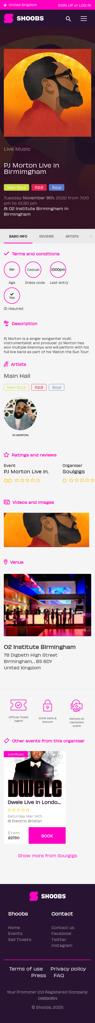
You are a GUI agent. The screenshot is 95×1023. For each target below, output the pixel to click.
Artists (72, 236)
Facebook (61, 933)
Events (15, 933)
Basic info (18, 236)
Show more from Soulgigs (47, 855)
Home (14, 927)
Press (38, 975)
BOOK (47, 835)
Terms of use (26, 968)
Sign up (65, 5)
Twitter (58, 939)
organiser (74, 740)
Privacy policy (68, 968)
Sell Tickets (19, 939)
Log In (85, 5)
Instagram (61, 945)
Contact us (62, 927)
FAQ (59, 975)
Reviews (46, 236)
